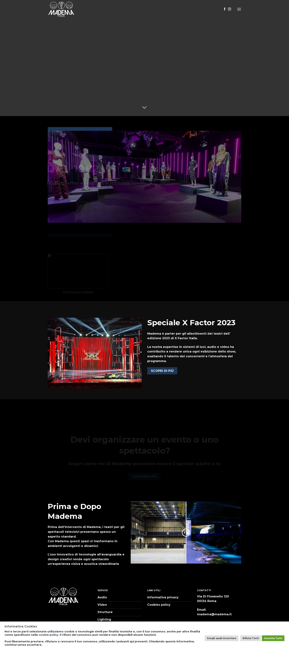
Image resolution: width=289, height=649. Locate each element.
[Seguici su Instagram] (229, 9)
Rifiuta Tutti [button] (251, 638)
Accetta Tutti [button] (273, 638)
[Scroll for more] (144, 107)
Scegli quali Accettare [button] (221, 638)
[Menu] (239, 9)
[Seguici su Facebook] (224, 9)
